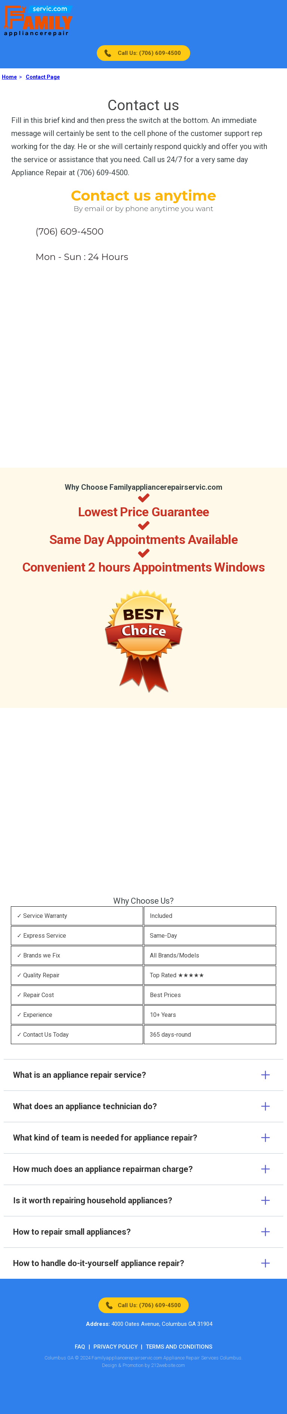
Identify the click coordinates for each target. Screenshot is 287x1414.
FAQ (80, 1346)
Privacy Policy (115, 1346)
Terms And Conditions (179, 1346)
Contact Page (43, 77)
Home (9, 77)
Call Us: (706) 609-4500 (149, 53)
